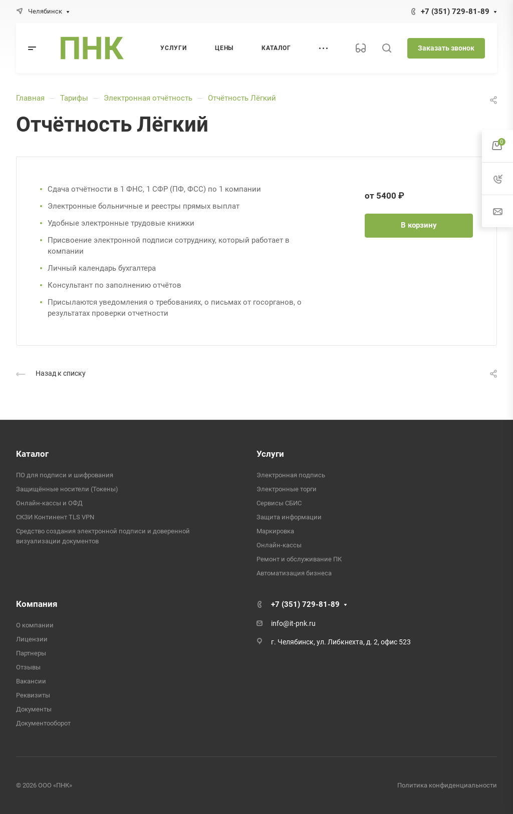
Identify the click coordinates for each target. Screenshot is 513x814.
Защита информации (289, 517)
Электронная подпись (290, 475)
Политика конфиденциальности (447, 785)
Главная (30, 98)
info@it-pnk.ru (293, 623)
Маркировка (275, 531)
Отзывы (28, 667)
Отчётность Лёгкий (242, 98)
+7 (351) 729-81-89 (455, 11)
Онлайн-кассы (279, 545)
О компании (35, 625)
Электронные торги (286, 489)
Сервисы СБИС (279, 503)
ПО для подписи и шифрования (64, 475)
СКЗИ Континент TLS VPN (55, 517)
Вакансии (31, 681)
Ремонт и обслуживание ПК (299, 559)
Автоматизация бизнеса (294, 573)
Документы (34, 709)
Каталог (32, 454)
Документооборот (43, 723)
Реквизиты (33, 695)
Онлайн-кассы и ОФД (49, 503)
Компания (37, 604)
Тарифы (74, 98)
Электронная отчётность (148, 98)
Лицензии (32, 639)
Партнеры (31, 653)
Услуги (270, 454)
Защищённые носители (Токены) (67, 489)
